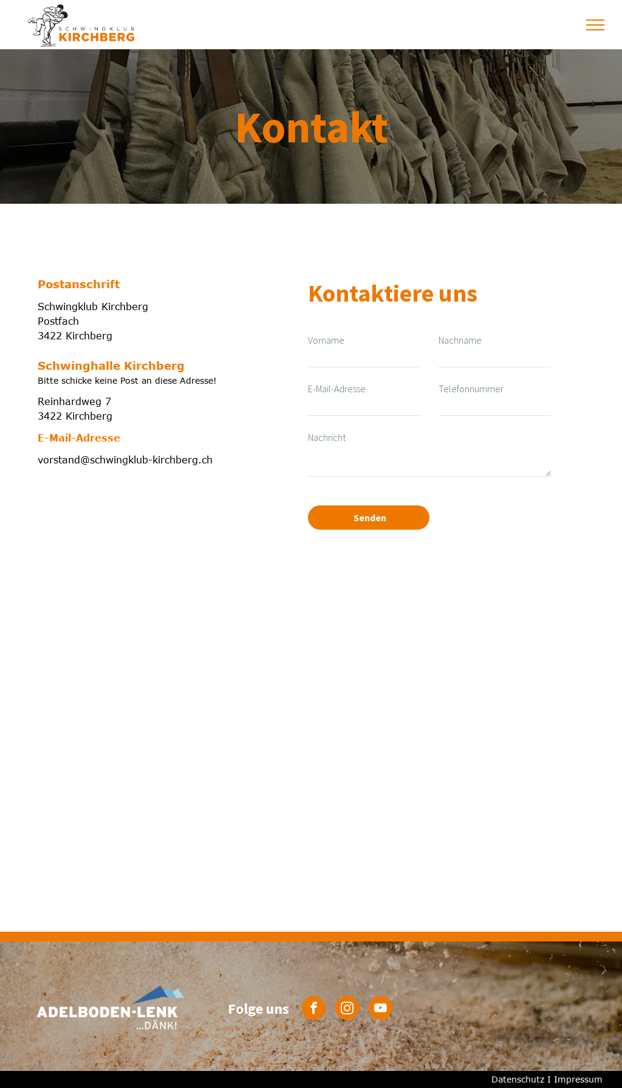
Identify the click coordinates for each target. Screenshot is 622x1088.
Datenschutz (517, 1079)
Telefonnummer (471, 389)
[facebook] (314, 1009)
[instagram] (347, 1009)
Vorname (326, 340)
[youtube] (380, 1009)
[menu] (595, 25)
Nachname (460, 340)
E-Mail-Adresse (337, 389)
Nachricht (327, 437)
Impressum (578, 1079)
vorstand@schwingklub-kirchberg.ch (125, 459)
